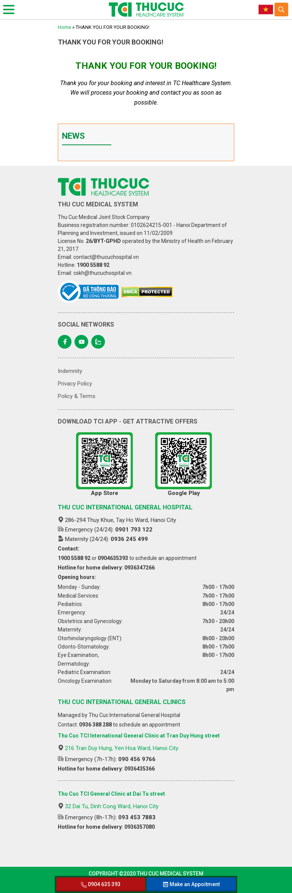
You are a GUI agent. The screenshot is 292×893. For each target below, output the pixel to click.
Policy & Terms (76, 396)
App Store (104, 464)
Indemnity (70, 371)
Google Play (183, 464)
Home (64, 27)
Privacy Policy (75, 383)
